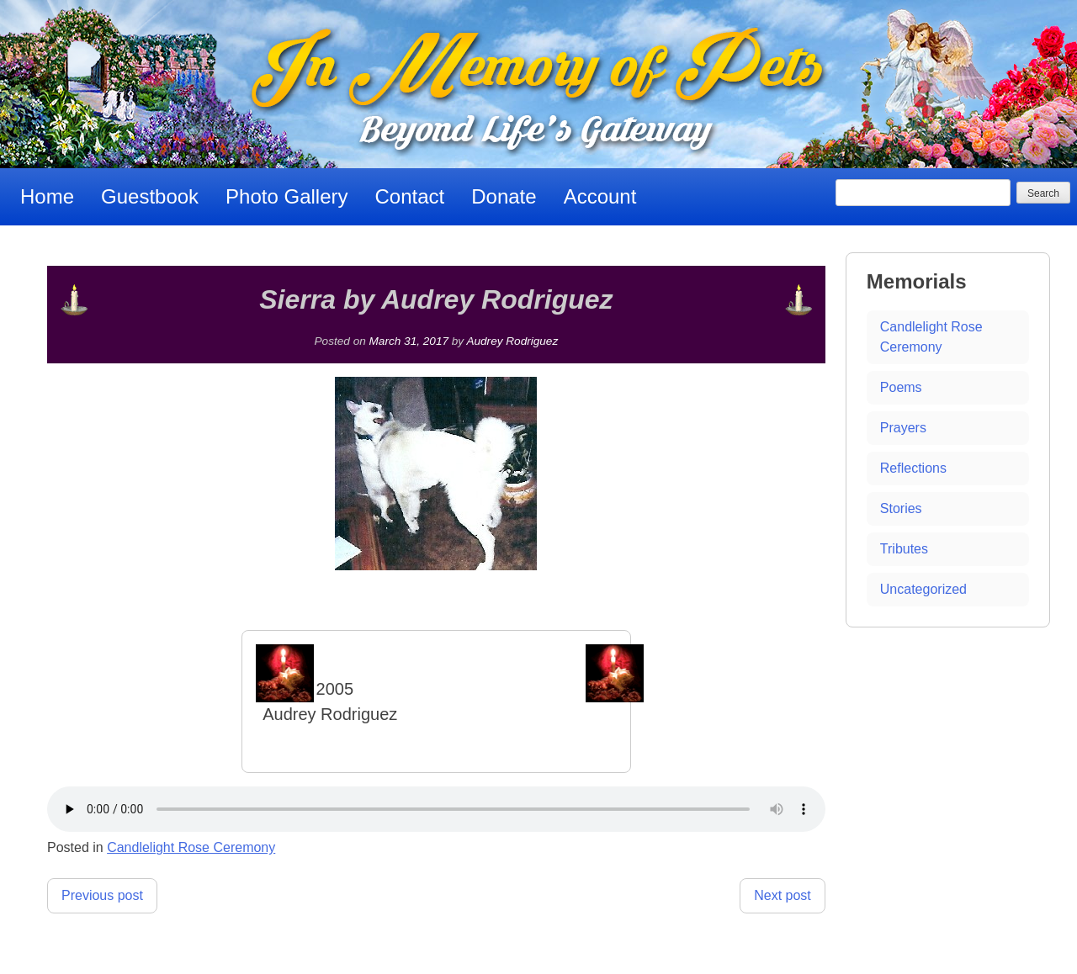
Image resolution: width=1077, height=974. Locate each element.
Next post (782, 895)
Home (47, 196)
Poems (901, 387)
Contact (410, 196)
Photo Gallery (286, 196)
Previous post (102, 895)
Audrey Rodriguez (512, 341)
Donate (503, 196)
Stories (901, 508)
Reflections (913, 468)
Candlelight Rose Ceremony (191, 847)
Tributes (904, 549)
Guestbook (150, 196)
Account (600, 196)
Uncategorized (923, 589)
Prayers (903, 428)
